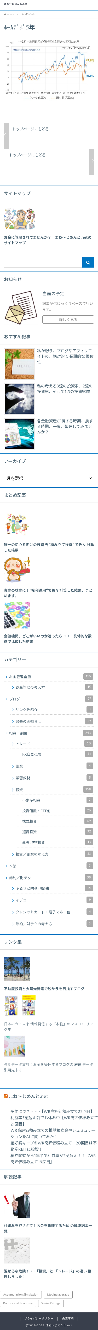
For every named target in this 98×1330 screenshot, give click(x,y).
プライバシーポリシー (38, 1319)
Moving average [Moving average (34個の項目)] (58, 1295)
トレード (54, 743)
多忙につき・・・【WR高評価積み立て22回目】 (52, 1111)
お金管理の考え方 (54, 687)
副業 (54, 766)
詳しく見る (68, 320)
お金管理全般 (51, 676)
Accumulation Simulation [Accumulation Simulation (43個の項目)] (20, 1295)
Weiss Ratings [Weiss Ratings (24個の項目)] (50, 1303)
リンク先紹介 (54, 709)
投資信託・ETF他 (57, 810)
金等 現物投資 (57, 842)
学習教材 (54, 777)
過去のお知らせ (54, 721)
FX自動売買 (57, 754)
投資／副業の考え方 (54, 854)
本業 (51, 865)
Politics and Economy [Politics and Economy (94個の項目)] (18, 1303)
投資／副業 (51, 733)
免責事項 (68, 1319)
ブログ (51, 698)
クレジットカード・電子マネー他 (54, 911)
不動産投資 (57, 800)
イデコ (54, 900)
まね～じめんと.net (15, 4)
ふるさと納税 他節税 (54, 888)
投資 (54, 789)
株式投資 (57, 821)
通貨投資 (57, 831)
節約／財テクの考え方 (54, 923)
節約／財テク (51, 877)
